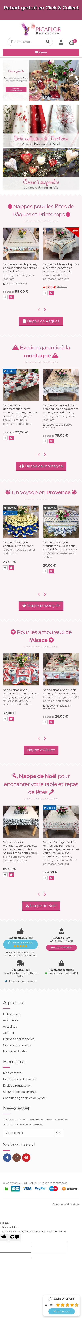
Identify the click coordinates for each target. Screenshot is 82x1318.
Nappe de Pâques (41, 321)
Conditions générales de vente (24, 1098)
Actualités (10, 1026)
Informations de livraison (20, 1079)
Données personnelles (18, 1039)
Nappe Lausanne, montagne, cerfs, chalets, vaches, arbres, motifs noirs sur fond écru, (20, 851)
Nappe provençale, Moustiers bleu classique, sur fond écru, (60, 550)
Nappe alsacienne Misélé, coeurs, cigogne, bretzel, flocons (61, 695)
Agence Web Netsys (66, 1204)
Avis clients (10, 1020)
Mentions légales (15, 1051)
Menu (41, 52)
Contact (8, 1033)
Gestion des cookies (17, 1045)
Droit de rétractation (17, 1085)
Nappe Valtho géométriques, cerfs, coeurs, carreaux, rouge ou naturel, (20, 414)
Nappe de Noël (41, 906)
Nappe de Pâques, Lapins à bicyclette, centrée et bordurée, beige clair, (61, 271)
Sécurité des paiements (19, 1092)
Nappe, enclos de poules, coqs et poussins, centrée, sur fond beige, (20, 271)
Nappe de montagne (41, 466)
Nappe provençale (41, 606)
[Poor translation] (14, 1237)
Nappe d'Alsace (41, 750)
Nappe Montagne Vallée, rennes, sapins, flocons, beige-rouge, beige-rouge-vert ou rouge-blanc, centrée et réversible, (61, 852)
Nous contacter (61, 947)
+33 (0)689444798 (63, 941)
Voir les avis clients (20, 944)
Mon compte (12, 1073)
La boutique (11, 1014)
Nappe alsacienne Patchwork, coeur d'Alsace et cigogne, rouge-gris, (21, 697)
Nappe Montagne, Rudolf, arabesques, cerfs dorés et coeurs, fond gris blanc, (60, 412)
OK (58, 1133)
